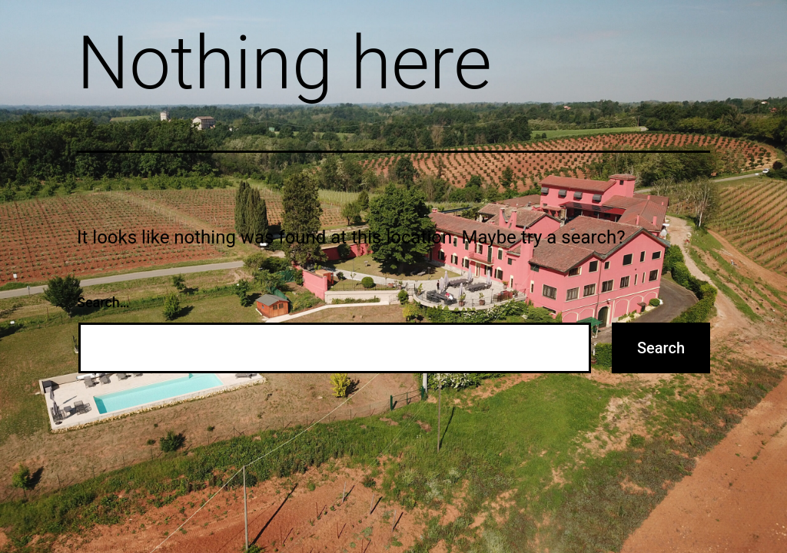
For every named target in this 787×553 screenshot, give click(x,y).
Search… (103, 302)
